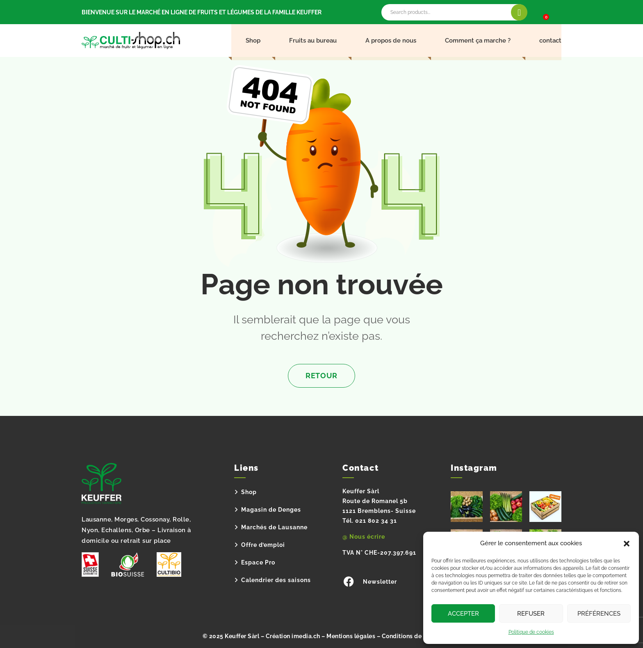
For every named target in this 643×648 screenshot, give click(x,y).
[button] (626, 544)
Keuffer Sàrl (242, 636)
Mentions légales (350, 636)
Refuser (531, 613)
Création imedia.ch (293, 636)
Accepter (463, 613)
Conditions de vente (411, 636)
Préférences (598, 613)
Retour (321, 375)
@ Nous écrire (363, 536)
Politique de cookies (531, 632)
